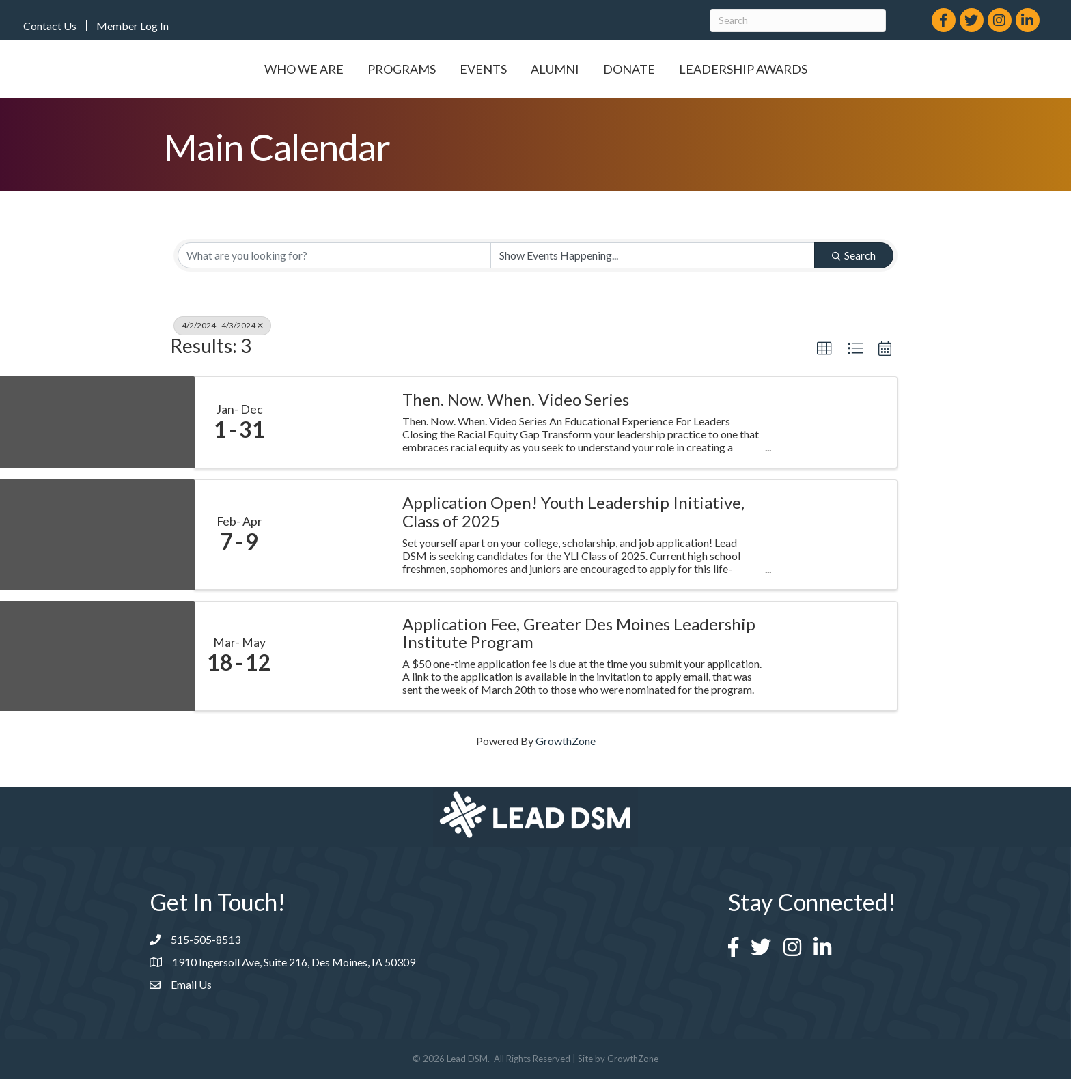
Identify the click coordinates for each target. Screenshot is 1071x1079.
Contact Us (49, 25)
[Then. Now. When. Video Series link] (336, 423)
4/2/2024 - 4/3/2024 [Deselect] (222, 325)
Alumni (631, 68)
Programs (324, 68)
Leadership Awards (819, 68)
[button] (824, 349)
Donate (706, 68)
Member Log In (132, 25)
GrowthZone (566, 740)
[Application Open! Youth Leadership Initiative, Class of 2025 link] (336, 534)
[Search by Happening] (652, 255)
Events (406, 68)
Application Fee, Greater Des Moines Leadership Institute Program (578, 633)
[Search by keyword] (334, 255)
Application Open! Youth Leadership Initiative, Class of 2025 (573, 512)
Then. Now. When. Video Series (515, 399)
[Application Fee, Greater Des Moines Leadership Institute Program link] (336, 656)
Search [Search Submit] (854, 255)
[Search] (798, 20)
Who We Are (226, 68)
